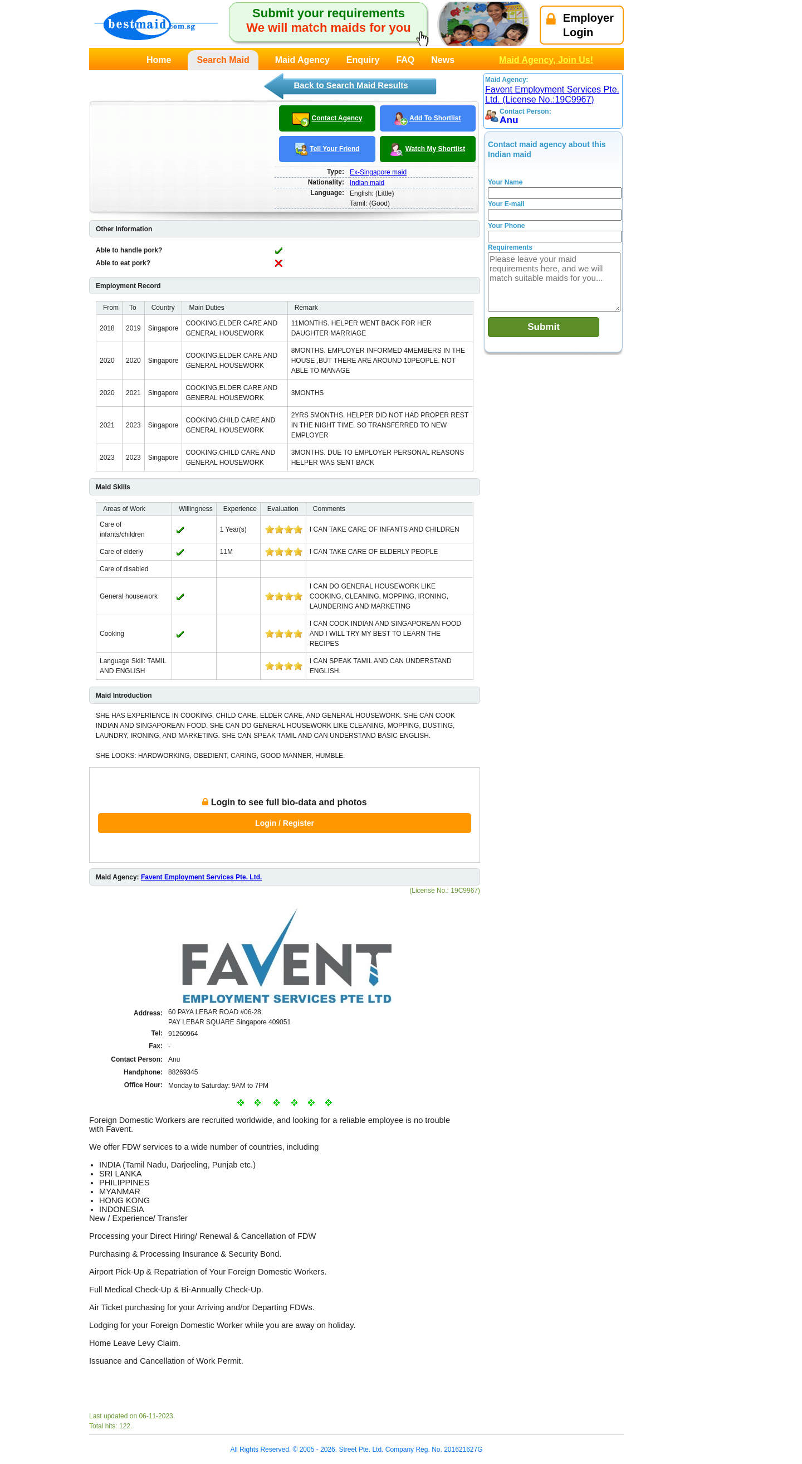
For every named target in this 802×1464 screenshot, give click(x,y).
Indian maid (367, 183)
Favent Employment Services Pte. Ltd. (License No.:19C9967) (552, 94)
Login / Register (284, 823)
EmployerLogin (580, 25)
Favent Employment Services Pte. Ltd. (201, 877)
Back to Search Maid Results (351, 85)
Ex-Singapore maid (378, 172)
